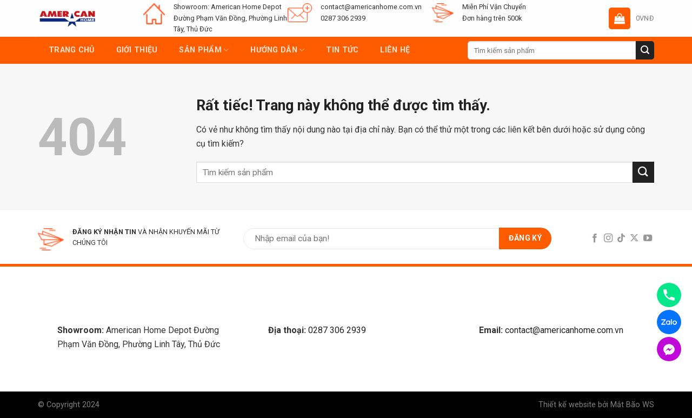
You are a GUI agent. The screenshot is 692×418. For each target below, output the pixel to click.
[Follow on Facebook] (594, 238)
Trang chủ (72, 50)
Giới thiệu (137, 50)
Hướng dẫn (277, 50)
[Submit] (645, 50)
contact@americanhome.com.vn (564, 330)
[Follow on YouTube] (647, 238)
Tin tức (342, 50)
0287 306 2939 (337, 330)
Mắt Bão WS (632, 404)
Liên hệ (395, 50)
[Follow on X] (634, 238)
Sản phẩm (204, 50)
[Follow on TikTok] (621, 238)
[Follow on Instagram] (607, 238)
